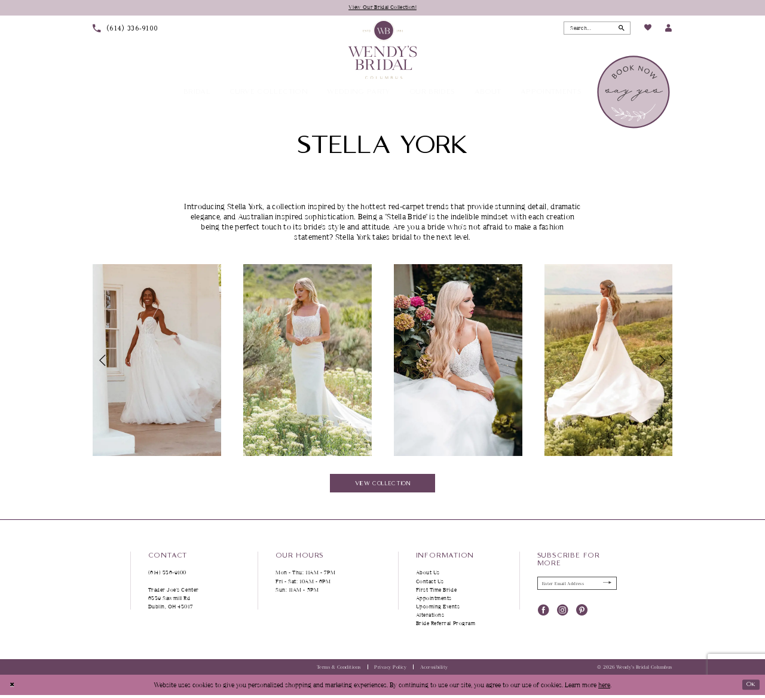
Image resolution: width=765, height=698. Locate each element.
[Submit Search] (621, 28)
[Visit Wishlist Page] (647, 29)
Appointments (434, 600)
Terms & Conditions (339, 669)
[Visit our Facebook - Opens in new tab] (543, 614)
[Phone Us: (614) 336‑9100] (125, 29)
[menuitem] (125, 29)
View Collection (382, 484)
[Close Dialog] (12, 688)
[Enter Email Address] (577, 586)
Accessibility (434, 669)
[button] (668, 29)
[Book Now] (634, 92)
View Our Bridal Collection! (383, 7)
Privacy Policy (390, 669)
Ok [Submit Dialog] (749, 686)
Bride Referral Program (446, 626)
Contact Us (430, 583)
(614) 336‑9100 (167, 575)
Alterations (430, 618)
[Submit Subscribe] (606, 586)
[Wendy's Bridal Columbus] (382, 49)
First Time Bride (436, 592)
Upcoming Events (438, 609)
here (604, 687)
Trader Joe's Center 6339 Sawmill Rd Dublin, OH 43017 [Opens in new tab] (173, 600)
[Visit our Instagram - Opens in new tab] (562, 614)
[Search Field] (597, 28)
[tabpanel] (156, 360)
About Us (428, 575)
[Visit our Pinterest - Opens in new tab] (582, 614)
